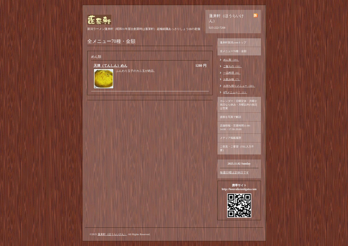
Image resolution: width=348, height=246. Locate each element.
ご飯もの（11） (232, 66)
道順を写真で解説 (230, 116)
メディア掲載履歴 (230, 137)
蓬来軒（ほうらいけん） (112, 234)
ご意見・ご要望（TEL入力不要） (237, 148)
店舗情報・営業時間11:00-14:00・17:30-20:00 (235, 127)
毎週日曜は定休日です (234, 172)
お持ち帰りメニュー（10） (239, 85)
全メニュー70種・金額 (233, 51)
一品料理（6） (232, 72)
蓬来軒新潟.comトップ (233, 42)
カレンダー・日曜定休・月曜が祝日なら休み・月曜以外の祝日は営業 (238, 105)
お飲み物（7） (232, 79)
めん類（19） (231, 59)
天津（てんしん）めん (110, 65)
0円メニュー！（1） (235, 92)
